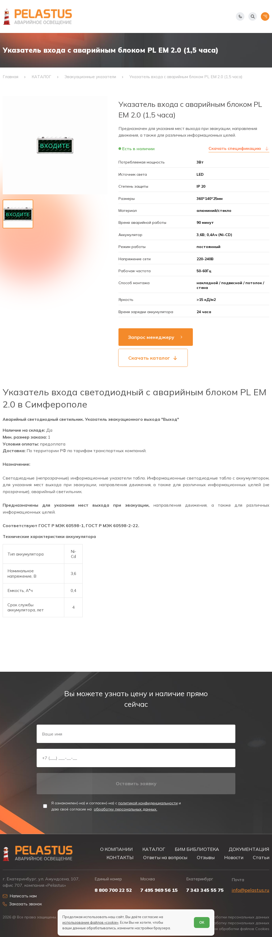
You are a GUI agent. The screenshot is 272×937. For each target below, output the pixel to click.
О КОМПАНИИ (116, 849)
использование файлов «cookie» (90, 922)
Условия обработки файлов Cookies (236, 929)
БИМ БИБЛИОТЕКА (197, 849)
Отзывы (206, 857)
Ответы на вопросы (165, 857)
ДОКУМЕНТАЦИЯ (249, 849)
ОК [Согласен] (201, 922)
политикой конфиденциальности (148, 803)
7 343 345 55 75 (205, 890)
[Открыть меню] (265, 16)
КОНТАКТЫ (120, 857)
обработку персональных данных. (125, 809)
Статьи (261, 857)
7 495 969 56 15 (159, 890)
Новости (233, 857)
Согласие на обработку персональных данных (226, 923)
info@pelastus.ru (250, 890)
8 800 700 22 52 (113, 890)
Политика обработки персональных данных (228, 917)
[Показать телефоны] (240, 16)
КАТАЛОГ (153, 849)
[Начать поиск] (252, 16)
